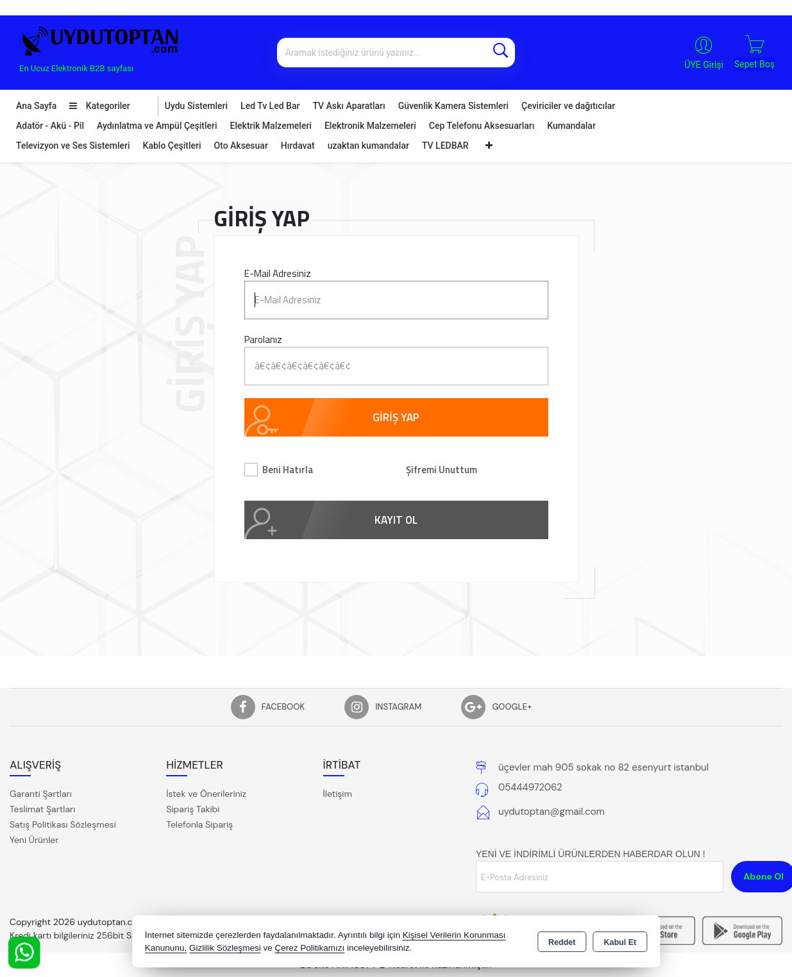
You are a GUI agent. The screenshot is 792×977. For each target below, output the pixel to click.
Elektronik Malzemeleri (370, 126)
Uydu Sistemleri (196, 106)
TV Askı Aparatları (348, 106)
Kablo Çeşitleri (172, 145)
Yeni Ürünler (34, 840)
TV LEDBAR (445, 145)
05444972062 (530, 787)
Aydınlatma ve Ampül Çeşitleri (157, 126)
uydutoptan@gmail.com (551, 811)
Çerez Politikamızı (309, 948)
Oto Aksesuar (241, 145)
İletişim (337, 793)
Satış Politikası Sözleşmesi (63, 824)
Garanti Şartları (41, 793)
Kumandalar (571, 126)
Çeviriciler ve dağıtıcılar (568, 106)
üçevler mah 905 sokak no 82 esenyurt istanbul (603, 767)
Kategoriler (99, 106)
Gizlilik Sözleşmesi (225, 948)
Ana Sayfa (36, 106)
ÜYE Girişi (703, 65)
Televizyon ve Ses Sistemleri (73, 145)
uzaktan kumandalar (368, 145)
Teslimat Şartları (42, 809)
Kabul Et (619, 942)
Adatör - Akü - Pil (50, 126)
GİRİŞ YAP (396, 417)
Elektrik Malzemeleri (271, 126)
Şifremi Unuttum (441, 469)
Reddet (561, 942)
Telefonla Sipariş (199, 824)
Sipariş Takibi (192, 809)
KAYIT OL (396, 520)
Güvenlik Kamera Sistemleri (453, 106)
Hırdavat (298, 145)
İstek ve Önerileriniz (206, 793)
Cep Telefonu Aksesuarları (482, 126)
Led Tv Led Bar (269, 106)
